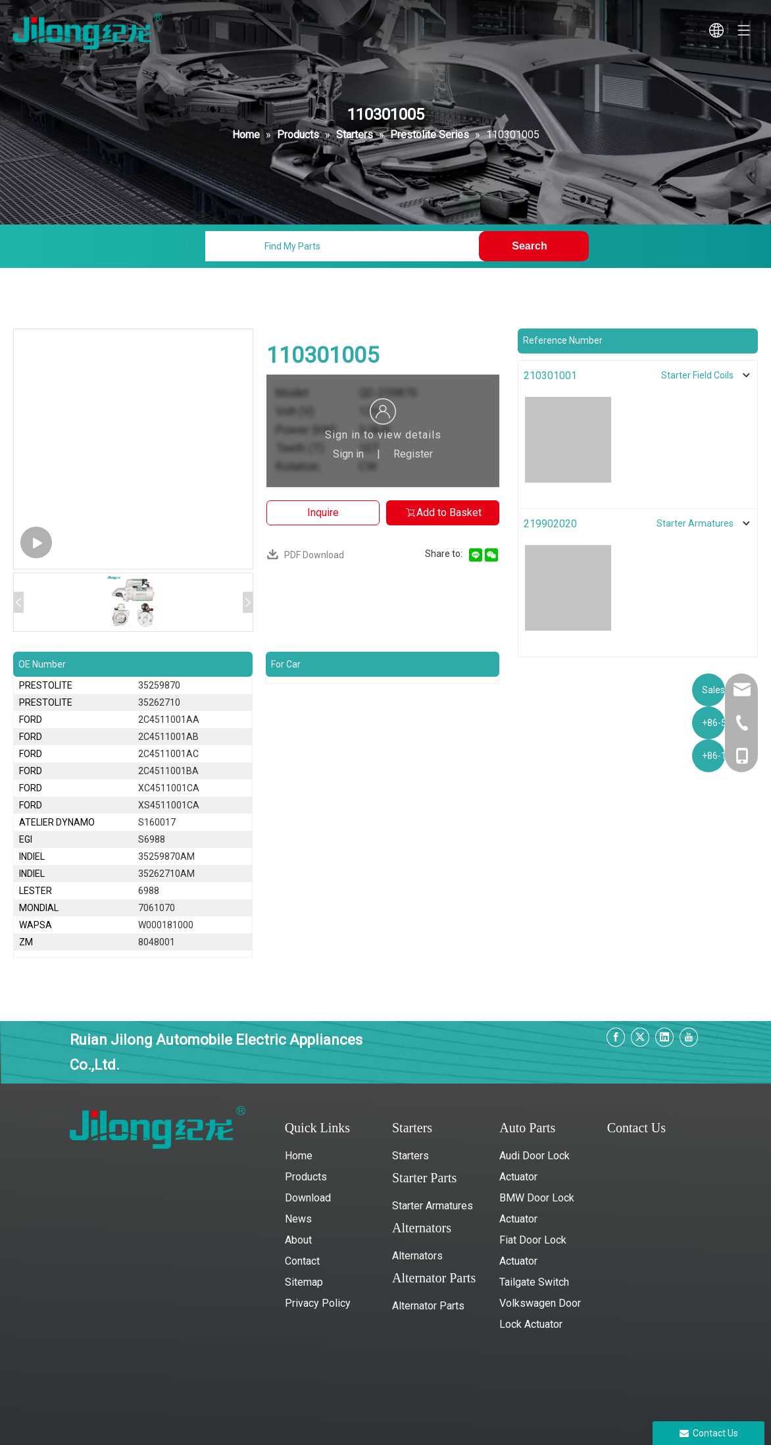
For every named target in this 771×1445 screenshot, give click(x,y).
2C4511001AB (168, 736)
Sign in (348, 454)
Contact (302, 1261)
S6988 (151, 839)
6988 (148, 890)
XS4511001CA (168, 805)
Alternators (417, 1255)
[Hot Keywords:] (533, 246)
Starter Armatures (432, 1205)
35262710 (159, 702)
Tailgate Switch (534, 1282)
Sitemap (304, 1282)
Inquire (323, 512)
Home (298, 1155)
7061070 (156, 908)
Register (413, 454)
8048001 (156, 942)
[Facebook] (616, 1037)
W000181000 (165, 925)
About (298, 1240)
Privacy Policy (318, 1303)
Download (308, 1198)
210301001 (550, 375)
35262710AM (166, 873)
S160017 (157, 822)
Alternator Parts (428, 1306)
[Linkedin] (664, 1037)
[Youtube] (689, 1037)
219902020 (550, 523)
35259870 (159, 685)
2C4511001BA (168, 771)
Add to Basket (443, 512)
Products (306, 1176)
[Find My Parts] (344, 246)
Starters (410, 1155)
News (298, 1219)
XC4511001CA (168, 788)
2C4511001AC (168, 754)
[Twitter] (640, 1037)
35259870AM (166, 856)
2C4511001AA (168, 719)
